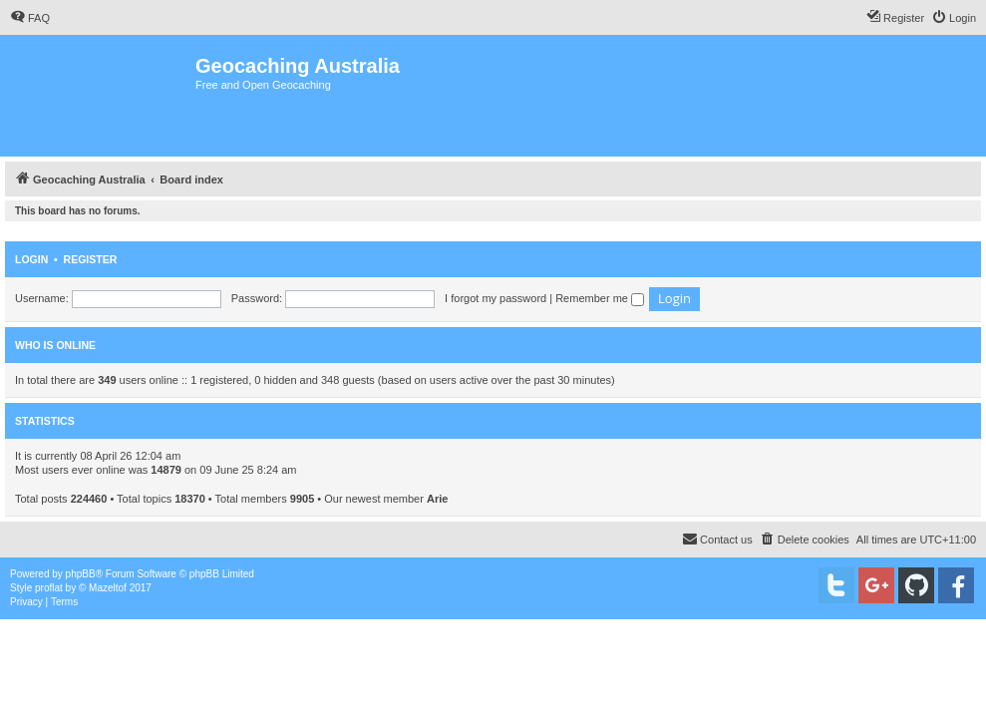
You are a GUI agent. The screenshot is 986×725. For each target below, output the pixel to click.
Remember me (599, 298)
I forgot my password (495, 298)
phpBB (81, 573)
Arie (437, 499)
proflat (49, 587)
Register (91, 259)
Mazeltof (108, 587)
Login (31, 259)
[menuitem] (30, 18)
